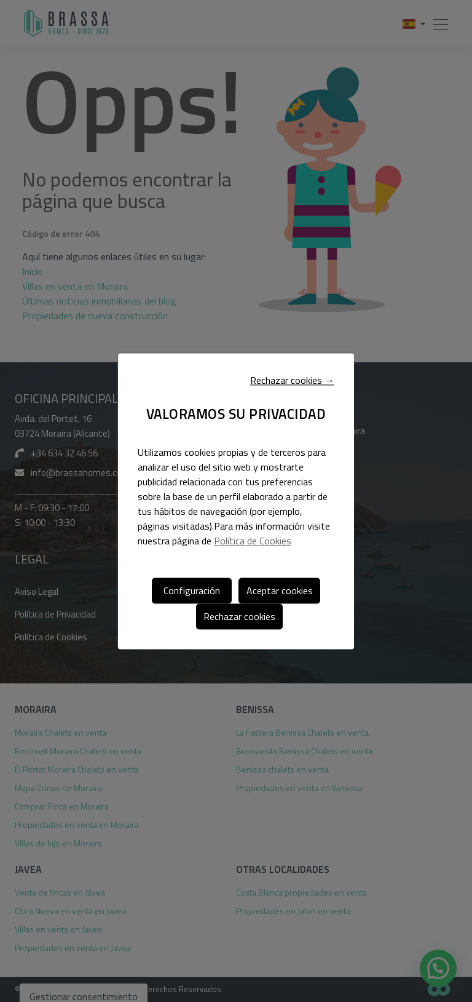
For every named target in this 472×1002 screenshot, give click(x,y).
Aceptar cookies (279, 590)
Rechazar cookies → (292, 380)
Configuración (191, 590)
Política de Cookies (252, 540)
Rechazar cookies (239, 616)
